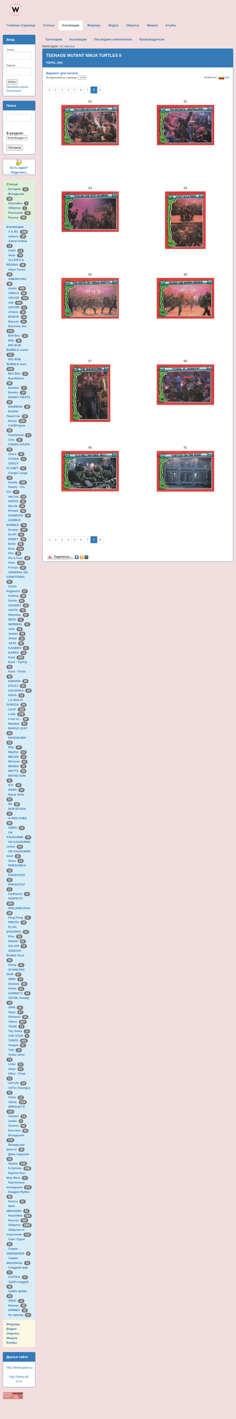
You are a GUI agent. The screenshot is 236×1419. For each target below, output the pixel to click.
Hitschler (18, 615)
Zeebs (15, 1121)
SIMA (16, 979)
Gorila (16, 600)
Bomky (17, 392)
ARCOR (18, 298)
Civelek (17, 458)
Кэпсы (17, 1201)
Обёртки (17, 208)
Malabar (18, 723)
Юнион (17, 1305)
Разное (17, 217)
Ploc (15, 936)
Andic (17, 288)
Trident (17, 1045)
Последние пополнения (113, 39)
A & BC (18, 231)
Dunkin (18, 529)
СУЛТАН (18, 1277)
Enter (16, 543)
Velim (16, 1097)
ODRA (16, 827)
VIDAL (17, 1102)
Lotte (16, 714)
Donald (17, 510)
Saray (16, 964)
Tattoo (17, 1021)
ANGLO (17, 293)
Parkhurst (19, 894)
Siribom (17, 984)
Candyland (19, 435)
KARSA (17, 652)
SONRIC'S (19, 993)
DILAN (16, 506)
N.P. (15, 785)
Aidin (16, 250)
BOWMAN (19, 406)
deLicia (17, 496)
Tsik (15, 1050)
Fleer (16, 562)
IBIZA (16, 619)
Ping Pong (19, 917)
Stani (15, 1012)
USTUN (17, 1083)
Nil (14, 804)
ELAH (16, 534)
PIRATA (17, 922)
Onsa (16, 860)
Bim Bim (18, 373)
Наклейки (18, 203)
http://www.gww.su (19, 1367)
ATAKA (17, 312)
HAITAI (17, 610)
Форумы (13, 1324)
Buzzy (17, 421)
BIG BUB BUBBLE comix (18, 349)
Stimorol (18, 1016)
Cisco (16, 454)
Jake (15, 629)
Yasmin (17, 1116)
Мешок (11, 1338)
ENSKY (17, 539)
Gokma (17, 595)
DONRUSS (19, 515)
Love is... (18, 719)
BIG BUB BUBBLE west (17, 364)
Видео (11, 1329)
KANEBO (18, 648)
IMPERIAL (19, 624)
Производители (151, 39)
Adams (17, 236)
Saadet (17, 941)
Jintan (16, 638)
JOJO (16, 643)
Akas (15, 255)
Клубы (11, 1342)
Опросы (12, 1333)
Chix (15, 439)
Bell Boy (18, 335)
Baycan (17, 321)
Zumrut (17, 1125)
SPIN (15, 1007)
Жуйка (17, 1163)
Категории (54, 39)
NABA (16, 789)
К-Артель (19, 1168)
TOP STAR (18, 1036)
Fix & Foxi (19, 558)
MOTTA (17, 771)
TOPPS (18, 1040)
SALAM (17, 946)
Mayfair (17, 752)
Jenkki (17, 633)
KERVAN (18, 681)
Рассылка (19, 212)
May (15, 747)
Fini (15, 553)
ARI (15, 302)
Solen (16, 988)
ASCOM (17, 307)
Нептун (18, 1220)
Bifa (15, 340)
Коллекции (15, 227)
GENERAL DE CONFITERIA (17, 577)
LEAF (17, 709)
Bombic (17, 387)
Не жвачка (19, 1315)
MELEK (17, 757)
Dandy (17, 482)
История (18, 189)
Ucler (16, 1064)
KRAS (16, 695)
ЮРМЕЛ (18, 1310)
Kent (16, 657)
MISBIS (17, 766)
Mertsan (18, 761)
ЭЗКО (16, 1300)
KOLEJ (17, 685)
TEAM (16, 1026)
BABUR (17, 316)
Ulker (16, 1069)
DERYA (17, 501)
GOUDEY (18, 605)
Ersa (16, 548)
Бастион (18, 1130)
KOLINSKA (20, 690)
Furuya (17, 567)
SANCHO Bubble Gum (16, 955)
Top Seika (19, 1031)
